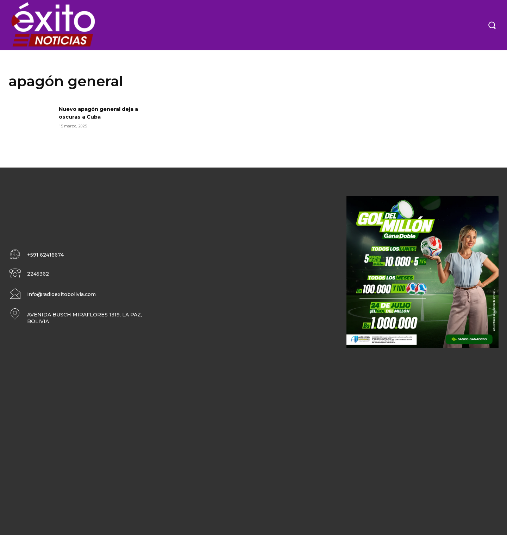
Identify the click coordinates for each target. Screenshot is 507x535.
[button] (492, 25)
